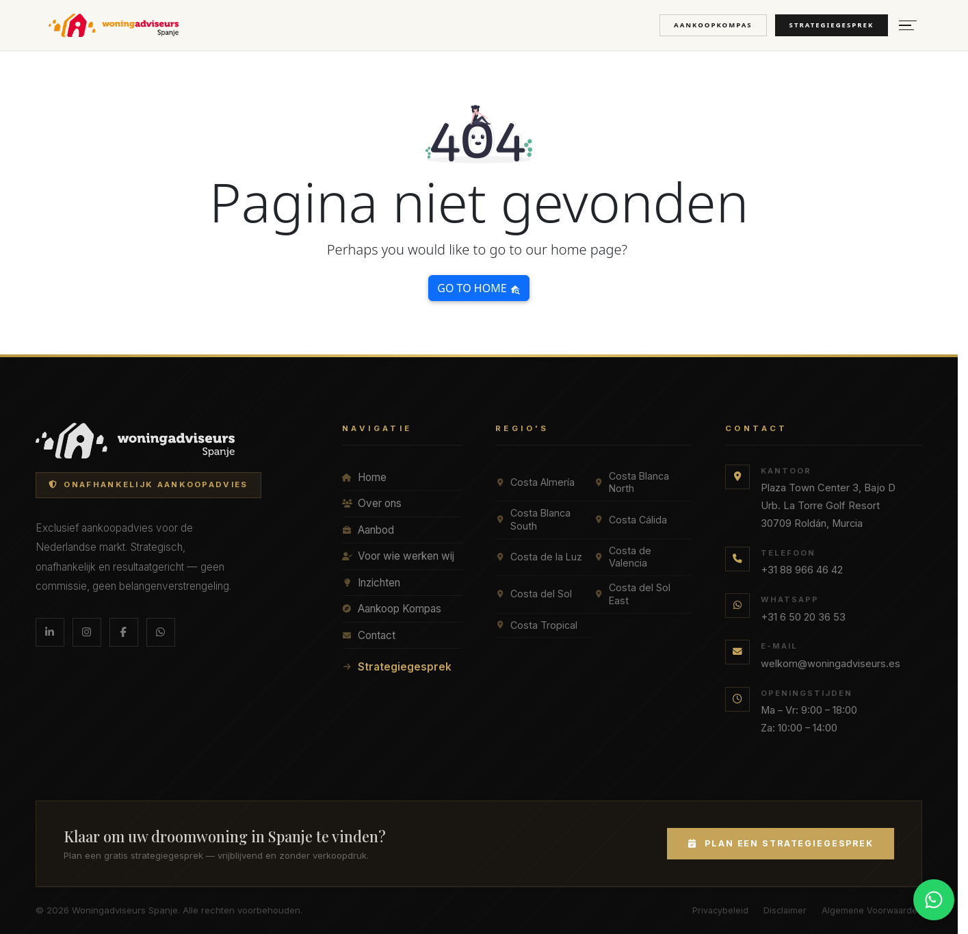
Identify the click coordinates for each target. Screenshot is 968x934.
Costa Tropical (536, 625)
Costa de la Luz (538, 556)
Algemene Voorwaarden (872, 910)
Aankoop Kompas (391, 608)
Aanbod (368, 529)
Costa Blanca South (533, 519)
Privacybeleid (720, 910)
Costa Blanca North (631, 482)
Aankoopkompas (713, 25)
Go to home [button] (478, 288)
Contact (368, 635)
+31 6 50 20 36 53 (803, 617)
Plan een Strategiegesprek (781, 843)
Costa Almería (535, 482)
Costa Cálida (630, 520)
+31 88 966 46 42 (802, 570)
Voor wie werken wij (398, 555)
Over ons (372, 503)
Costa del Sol (533, 593)
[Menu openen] (907, 25)
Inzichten (371, 582)
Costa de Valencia (622, 557)
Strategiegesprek (831, 25)
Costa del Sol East (632, 594)
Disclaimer (785, 910)
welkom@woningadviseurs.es (830, 664)
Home (364, 477)
